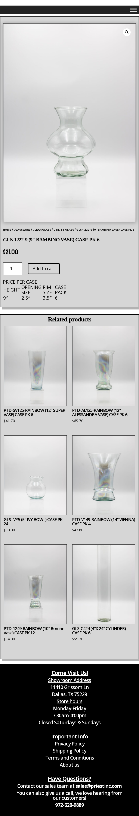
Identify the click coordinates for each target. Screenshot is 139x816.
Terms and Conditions (69, 757)
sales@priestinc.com (98, 785)
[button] (127, 32)
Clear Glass (42, 229)
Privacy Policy (69, 743)
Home (7, 229)
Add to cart (44, 268)
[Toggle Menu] (133, 10)
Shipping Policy (69, 750)
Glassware (22, 229)
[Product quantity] (12, 268)
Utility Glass (63, 229)
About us (69, 764)
